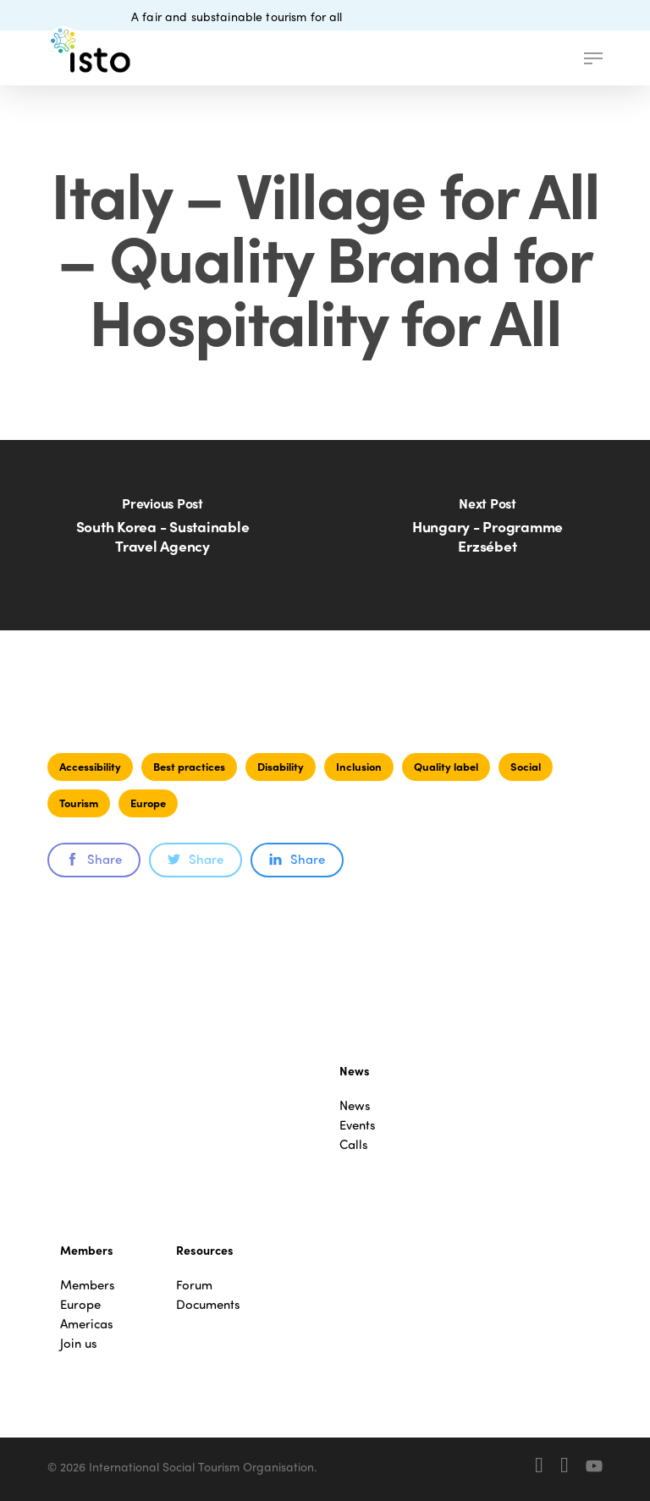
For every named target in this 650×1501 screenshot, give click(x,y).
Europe (148, 802)
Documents (208, 1304)
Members (87, 1284)
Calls (353, 1144)
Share (94, 858)
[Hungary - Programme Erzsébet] (487, 535)
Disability (280, 766)
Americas (86, 1323)
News (355, 1105)
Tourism (78, 802)
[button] (593, 58)
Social (525, 766)
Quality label (446, 766)
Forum (194, 1284)
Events (357, 1125)
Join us (78, 1343)
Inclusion (359, 766)
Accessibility (90, 766)
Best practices (189, 766)
